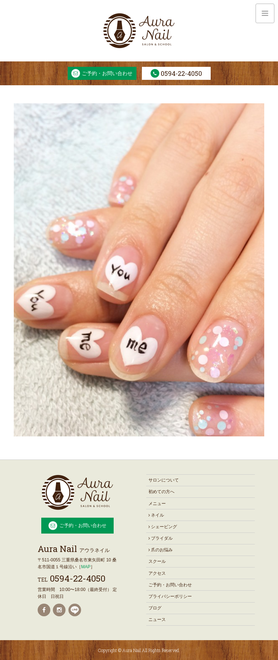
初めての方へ (161, 491)
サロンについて (163, 480)
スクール (157, 561)
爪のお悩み (160, 549)
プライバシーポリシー (170, 596)
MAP (85, 566)
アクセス (157, 573)
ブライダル (160, 538)
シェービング (162, 526)
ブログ (154, 608)
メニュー (157, 503)
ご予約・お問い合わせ (107, 73)
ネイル (156, 515)
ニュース (157, 619)
